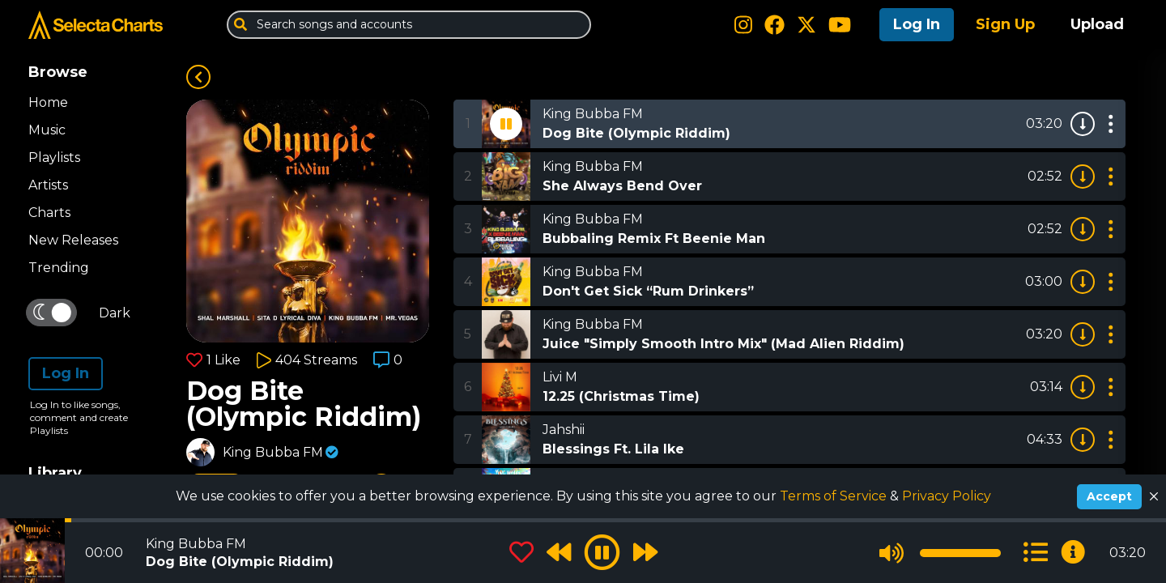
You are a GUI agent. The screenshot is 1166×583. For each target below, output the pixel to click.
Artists (48, 185)
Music (47, 130)
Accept (1109, 496)
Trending (58, 267)
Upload (1097, 24)
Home (48, 102)
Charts (49, 212)
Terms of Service (835, 496)
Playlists (54, 157)
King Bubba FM (273, 452)
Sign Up (1005, 24)
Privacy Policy (946, 496)
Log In (916, 24)
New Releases (73, 240)
